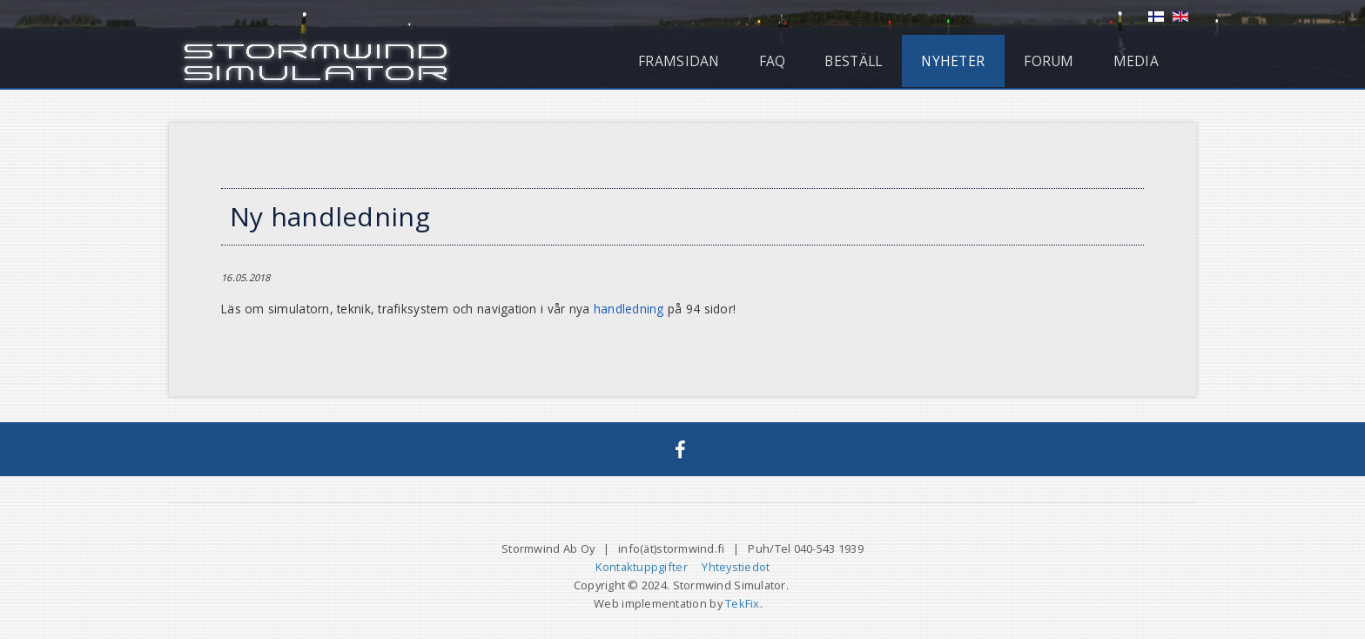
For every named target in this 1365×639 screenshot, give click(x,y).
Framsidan (678, 61)
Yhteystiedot (736, 567)
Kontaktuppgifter (641, 567)
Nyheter (953, 61)
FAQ (772, 61)
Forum (1048, 61)
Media (1136, 61)
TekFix (742, 603)
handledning (629, 308)
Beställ (853, 61)
